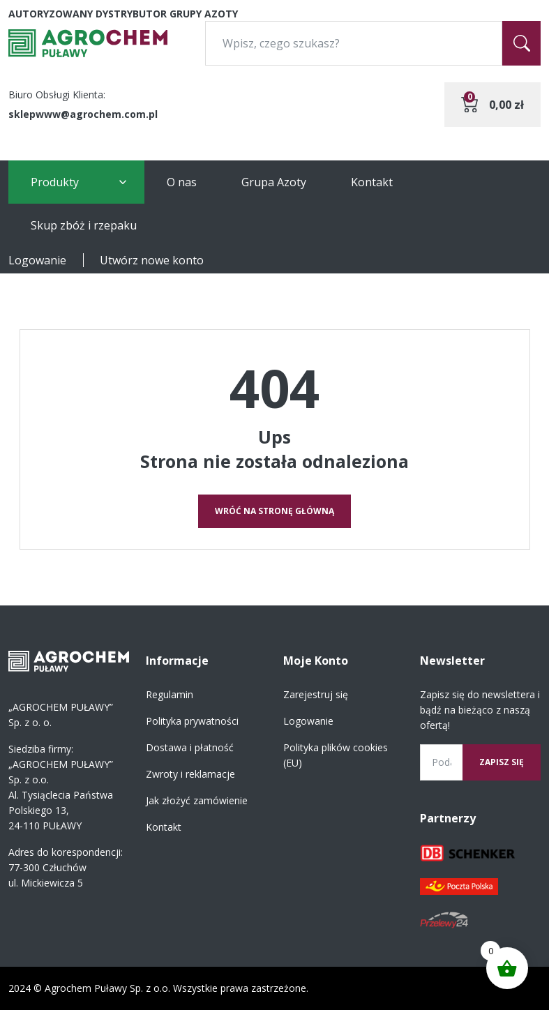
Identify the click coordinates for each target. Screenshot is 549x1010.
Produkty (55, 182)
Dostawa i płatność (190, 747)
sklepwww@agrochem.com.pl (83, 114)
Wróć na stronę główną (274, 511)
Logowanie (37, 260)
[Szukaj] (521, 43)
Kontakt (372, 182)
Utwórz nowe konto (152, 260)
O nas (182, 182)
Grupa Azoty (273, 182)
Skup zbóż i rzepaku (84, 225)
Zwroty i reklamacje (190, 774)
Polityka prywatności (192, 721)
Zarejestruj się (315, 694)
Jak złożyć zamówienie (197, 800)
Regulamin (169, 694)
